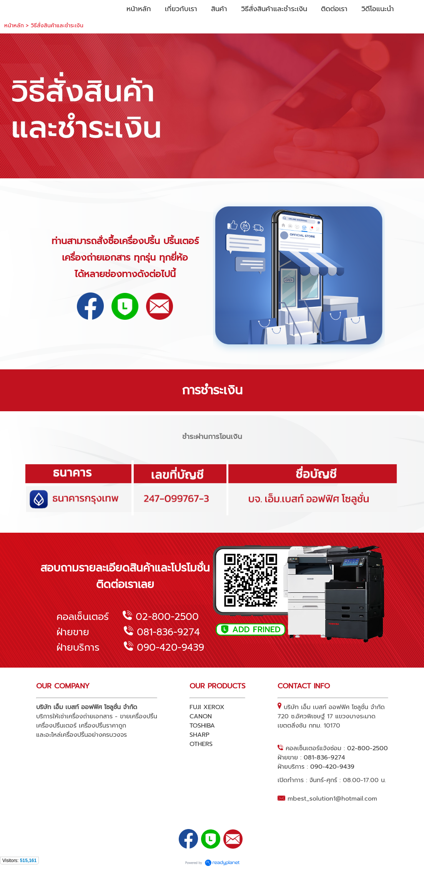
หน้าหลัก (14, 26)
